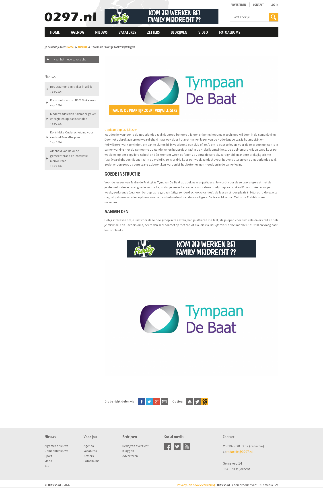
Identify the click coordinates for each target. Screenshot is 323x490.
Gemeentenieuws (56, 451)
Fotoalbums (229, 32)
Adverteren (238, 4)
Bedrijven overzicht (135, 446)
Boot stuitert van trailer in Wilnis (71, 89)
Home (55, 32)
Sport (48, 456)
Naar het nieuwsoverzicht (69, 59)
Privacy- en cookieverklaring (196, 485)
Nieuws (101, 32)
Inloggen (128, 451)
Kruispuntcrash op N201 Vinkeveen (73, 102)
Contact (258, 4)
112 (47, 466)
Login (274, 4)
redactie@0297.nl (239, 451)
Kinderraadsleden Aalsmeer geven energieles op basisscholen (73, 119)
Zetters (153, 32)
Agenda (77, 32)
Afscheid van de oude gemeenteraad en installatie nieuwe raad (69, 158)
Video (203, 32)
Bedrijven (179, 32)
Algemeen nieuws (56, 446)
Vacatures (127, 32)
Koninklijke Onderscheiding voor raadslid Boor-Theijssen (71, 137)
